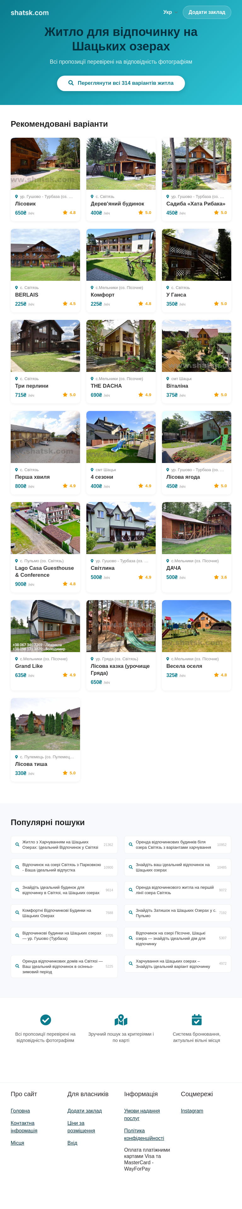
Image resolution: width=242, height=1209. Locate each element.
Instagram (192, 1138)
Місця (17, 1170)
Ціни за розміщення (81, 1154)
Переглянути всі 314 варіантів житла (121, 83)
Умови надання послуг (142, 1142)
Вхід (72, 1170)
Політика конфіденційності (144, 1161)
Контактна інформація (24, 1154)
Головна (20, 1138)
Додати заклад (207, 12)
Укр (170, 12)
